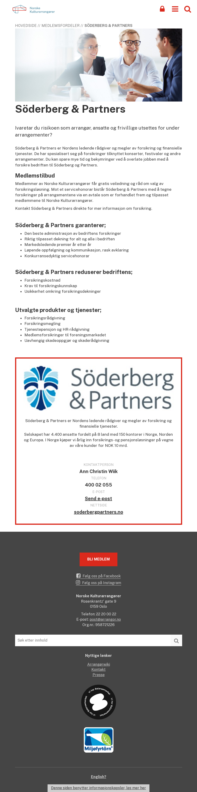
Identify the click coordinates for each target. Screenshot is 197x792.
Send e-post (98, 498)
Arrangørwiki (98, 664)
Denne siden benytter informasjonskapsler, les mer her (98, 788)
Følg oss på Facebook (98, 575)
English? (98, 777)
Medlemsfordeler (61, 25)
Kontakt (98, 669)
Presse (99, 675)
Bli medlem (98, 559)
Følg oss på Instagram (98, 582)
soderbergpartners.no (98, 512)
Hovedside (26, 25)
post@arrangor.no (105, 619)
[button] (175, 8)
